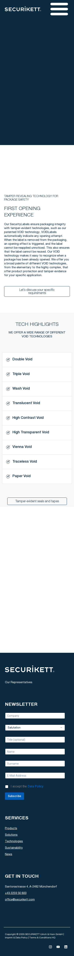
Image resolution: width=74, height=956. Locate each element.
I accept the (27, 786)
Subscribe (14, 796)
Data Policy (35, 786)
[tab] (37, 359)
